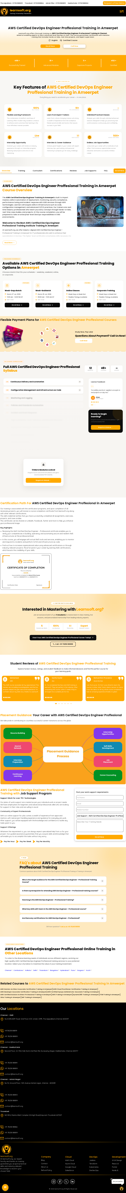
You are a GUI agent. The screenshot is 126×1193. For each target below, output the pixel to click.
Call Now (74, 46)
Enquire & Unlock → (43, 480)
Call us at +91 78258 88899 (70, 927)
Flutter (114, 1167)
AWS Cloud (69, 1160)
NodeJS (115, 1170)
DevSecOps (94, 1170)
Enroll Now (50, 46)
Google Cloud (70, 1167)
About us (44, 1167)
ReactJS (115, 1164)
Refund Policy (46, 1170)
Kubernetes (94, 1167)
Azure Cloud (70, 1164)
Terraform (93, 1164)
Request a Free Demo (114, 3)
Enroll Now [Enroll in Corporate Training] (109, 305)
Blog (43, 1160)
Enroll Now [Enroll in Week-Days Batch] (17, 305)
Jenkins (92, 1160)
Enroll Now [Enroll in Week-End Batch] (48, 305)
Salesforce (69, 1170)
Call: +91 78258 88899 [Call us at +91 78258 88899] (63, 644)
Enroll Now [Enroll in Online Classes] (78, 305)
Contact (44, 1164)
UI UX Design (117, 1160)
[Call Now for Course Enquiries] (83, 340)
